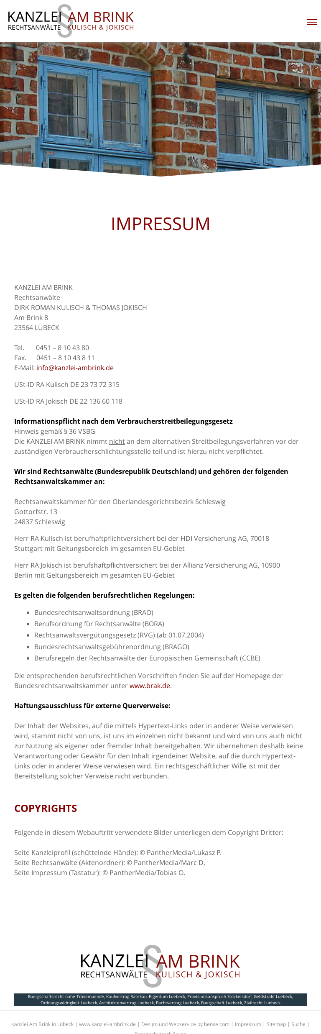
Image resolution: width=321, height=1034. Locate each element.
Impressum (248, 1024)
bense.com (216, 1024)
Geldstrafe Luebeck (273, 996)
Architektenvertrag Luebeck (126, 1003)
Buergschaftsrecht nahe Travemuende (66, 996)
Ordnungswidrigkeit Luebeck (69, 1003)
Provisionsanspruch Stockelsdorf (219, 996)
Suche (298, 1024)
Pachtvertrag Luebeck (177, 1003)
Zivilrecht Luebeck (262, 1003)
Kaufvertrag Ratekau (126, 996)
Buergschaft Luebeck (221, 1003)
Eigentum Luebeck (167, 996)
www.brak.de (150, 685)
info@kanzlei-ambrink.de (75, 367)
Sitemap (276, 1024)
